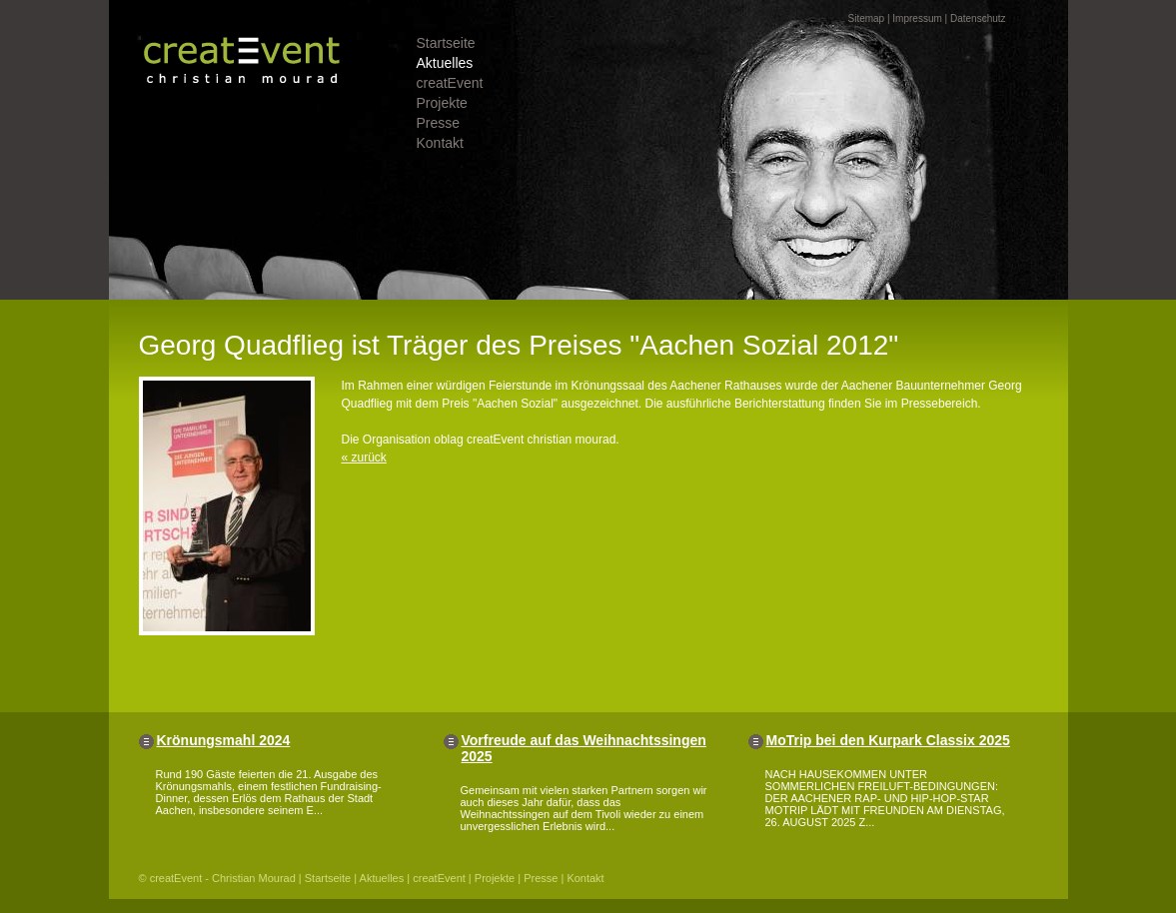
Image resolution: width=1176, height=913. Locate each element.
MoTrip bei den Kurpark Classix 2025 (888, 740)
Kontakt (440, 143)
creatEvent (450, 83)
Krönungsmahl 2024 (224, 740)
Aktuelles (445, 63)
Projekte (442, 103)
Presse (439, 123)
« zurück (364, 457)
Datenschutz (978, 18)
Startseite (446, 43)
